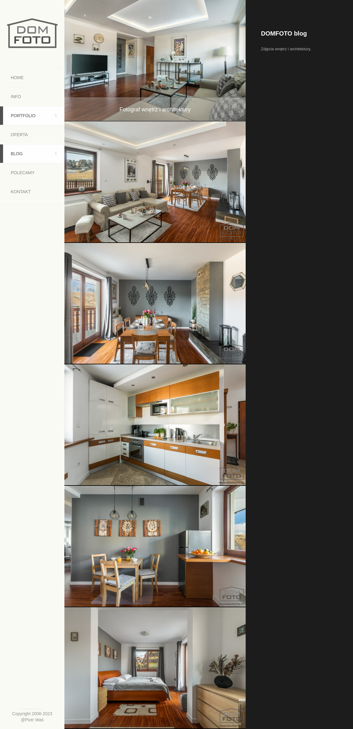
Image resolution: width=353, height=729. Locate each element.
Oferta (19, 134)
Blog (17, 153)
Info (16, 96)
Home (17, 77)
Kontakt (21, 191)
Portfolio (23, 115)
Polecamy (23, 172)
